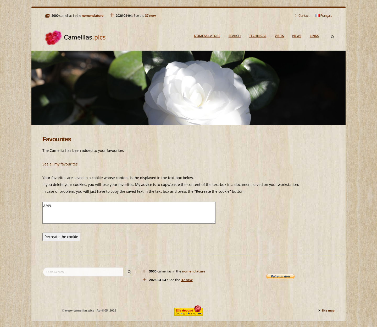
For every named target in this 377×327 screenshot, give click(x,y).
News (296, 35)
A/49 (128, 213)
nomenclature (92, 15)
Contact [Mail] (301, 15)
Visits (279, 35)
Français (323, 15)
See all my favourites (59, 164)
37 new (150, 15)
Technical (257, 35)
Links (314, 35)
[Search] (332, 37)
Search (235, 35)
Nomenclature (207, 35)
